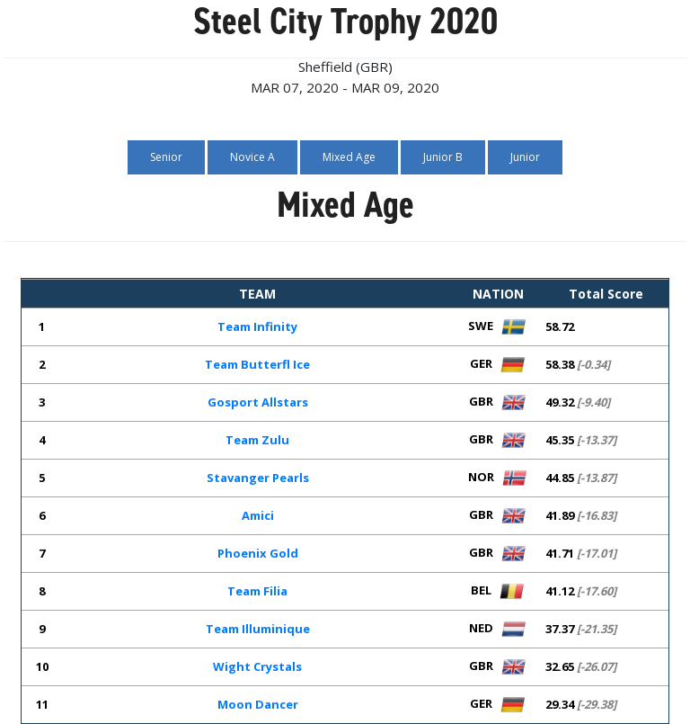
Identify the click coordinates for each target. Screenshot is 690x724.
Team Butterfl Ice (257, 364)
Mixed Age (349, 157)
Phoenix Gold (257, 553)
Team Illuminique (258, 629)
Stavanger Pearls (258, 477)
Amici (258, 515)
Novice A (252, 157)
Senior (166, 157)
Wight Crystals (257, 666)
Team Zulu (257, 440)
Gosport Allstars (258, 402)
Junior (525, 157)
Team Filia (257, 591)
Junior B (443, 157)
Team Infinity (257, 326)
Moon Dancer (257, 704)
